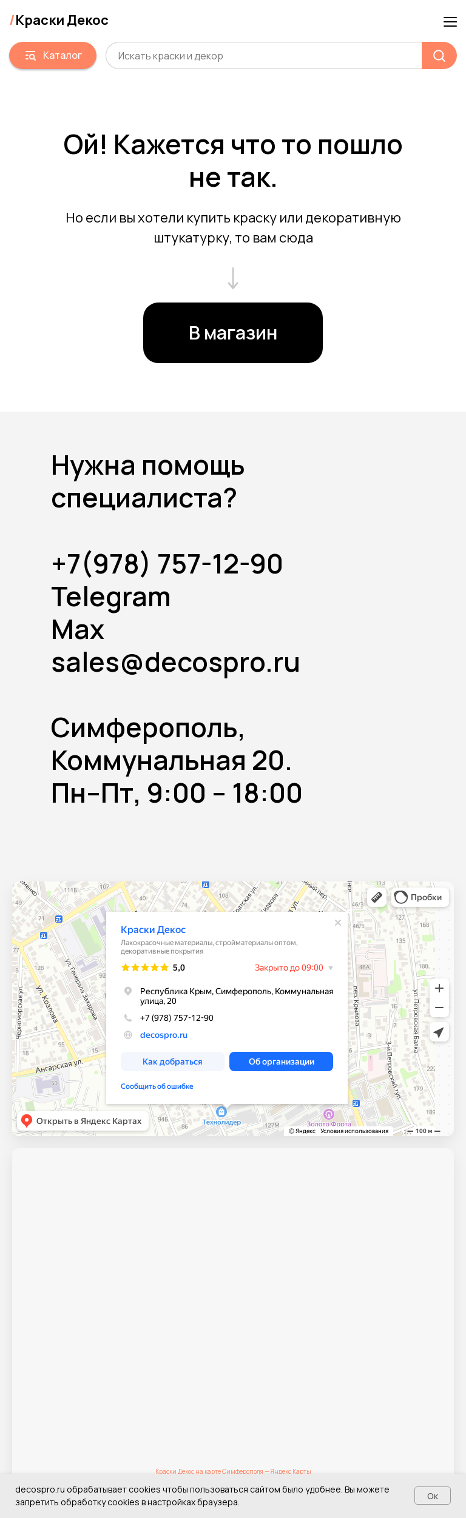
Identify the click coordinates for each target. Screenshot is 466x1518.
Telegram (111, 596)
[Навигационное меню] (450, 20)
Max (77, 628)
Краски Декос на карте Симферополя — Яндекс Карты (233, 1471)
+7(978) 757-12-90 (167, 563)
